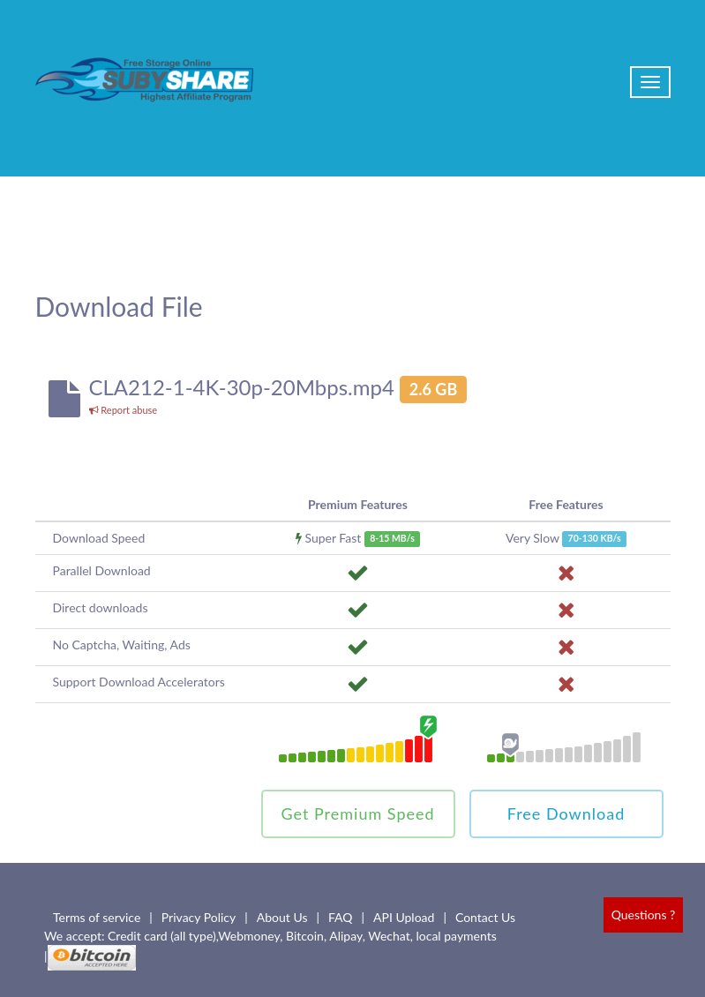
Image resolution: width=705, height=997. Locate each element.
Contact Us (485, 917)
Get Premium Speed (357, 813)
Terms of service (96, 917)
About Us (282, 917)
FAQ (340, 917)
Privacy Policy (198, 917)
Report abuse (123, 410)
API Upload (403, 917)
